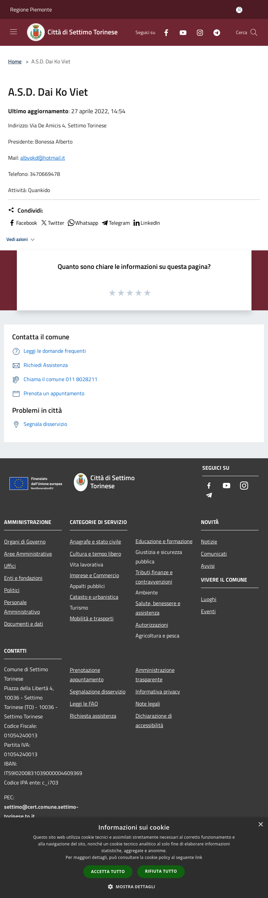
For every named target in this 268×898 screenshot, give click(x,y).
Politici (12, 590)
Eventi (208, 611)
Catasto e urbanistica (94, 597)
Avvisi (208, 566)
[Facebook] (163, 32)
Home (15, 61)
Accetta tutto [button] (108, 871)
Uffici (10, 566)
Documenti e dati (23, 624)
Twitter (52, 223)
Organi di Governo (25, 541)
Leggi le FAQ (84, 704)
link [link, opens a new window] (198, 857)
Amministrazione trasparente (155, 674)
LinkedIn (146, 223)
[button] (134, 886)
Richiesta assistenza (93, 716)
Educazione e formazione (164, 541)
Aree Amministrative (28, 554)
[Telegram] (214, 32)
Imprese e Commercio (94, 575)
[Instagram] (197, 32)
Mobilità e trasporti (92, 618)
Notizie (209, 541)
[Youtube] (180, 32)
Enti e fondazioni (23, 578)
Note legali (148, 704)
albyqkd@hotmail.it (42, 158)
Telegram (115, 223)
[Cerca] (254, 32)
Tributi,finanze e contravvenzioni (154, 577)
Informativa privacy (158, 691)
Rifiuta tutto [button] (161, 871)
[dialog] (134, 857)
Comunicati (214, 554)
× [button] (260, 824)
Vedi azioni (21, 240)
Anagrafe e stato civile (95, 541)
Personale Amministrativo (22, 607)
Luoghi (208, 599)
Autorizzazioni (152, 625)
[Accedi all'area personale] (239, 10)
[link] (42, 158)
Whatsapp (82, 223)
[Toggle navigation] (13, 32)
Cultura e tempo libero (95, 554)
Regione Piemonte (31, 9)
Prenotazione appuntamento (86, 674)
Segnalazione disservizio (97, 691)
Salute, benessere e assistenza (158, 608)
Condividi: (25, 210)
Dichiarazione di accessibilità (154, 720)
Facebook (22, 223)
